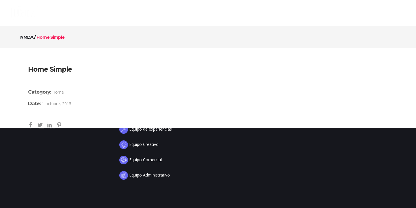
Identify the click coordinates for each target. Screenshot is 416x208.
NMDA (26, 37)
